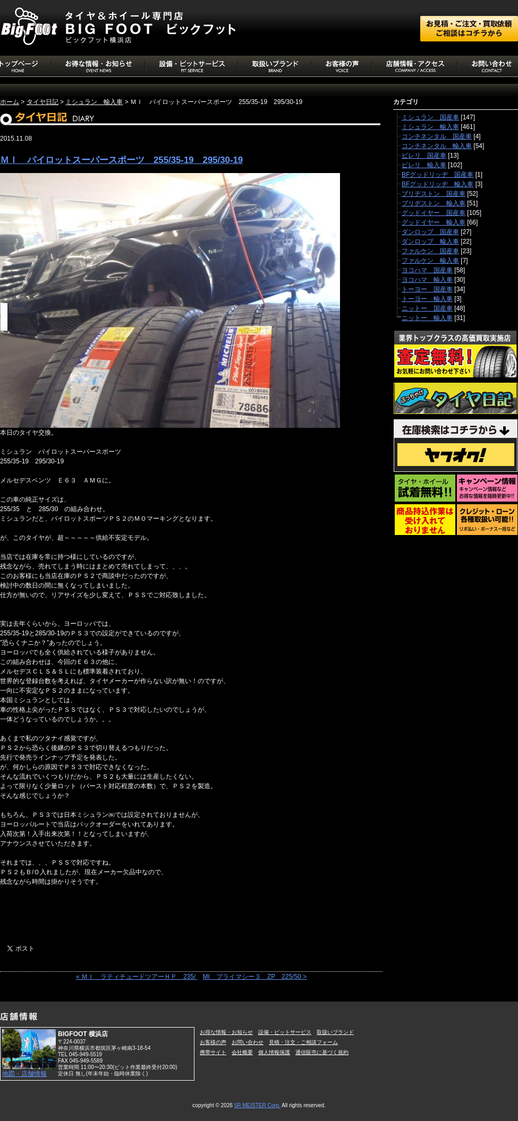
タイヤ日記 (42, 102)
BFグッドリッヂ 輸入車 (437, 184)
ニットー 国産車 (427, 308)
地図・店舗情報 (24, 1073)
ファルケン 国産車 (430, 251)
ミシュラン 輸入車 (94, 102)
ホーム (9, 102)
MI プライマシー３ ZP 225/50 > (255, 976)
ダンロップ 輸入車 (430, 241)
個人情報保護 (274, 1052)
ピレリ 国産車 (424, 155)
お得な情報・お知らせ (226, 1032)
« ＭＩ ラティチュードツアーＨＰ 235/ (137, 976)
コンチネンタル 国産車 (437, 136)
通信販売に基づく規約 (322, 1052)
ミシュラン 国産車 (430, 117)
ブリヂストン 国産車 (433, 193)
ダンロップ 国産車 (430, 232)
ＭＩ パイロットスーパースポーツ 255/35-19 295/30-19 (121, 160)
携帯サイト (213, 1052)
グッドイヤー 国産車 (433, 213)
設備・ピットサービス (284, 1032)
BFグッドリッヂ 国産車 (437, 174)
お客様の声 (213, 1042)
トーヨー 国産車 (427, 289)
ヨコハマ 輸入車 (427, 279)
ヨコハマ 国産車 (427, 270)
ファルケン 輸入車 (430, 260)
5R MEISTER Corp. (257, 1105)
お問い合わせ (248, 1042)
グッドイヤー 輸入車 (433, 222)
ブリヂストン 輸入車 (433, 203)
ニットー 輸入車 (427, 318)
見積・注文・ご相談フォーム (303, 1042)
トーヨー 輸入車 (427, 299)
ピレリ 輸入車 (424, 165)
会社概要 (242, 1052)
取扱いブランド (335, 1032)
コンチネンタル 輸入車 (437, 146)
